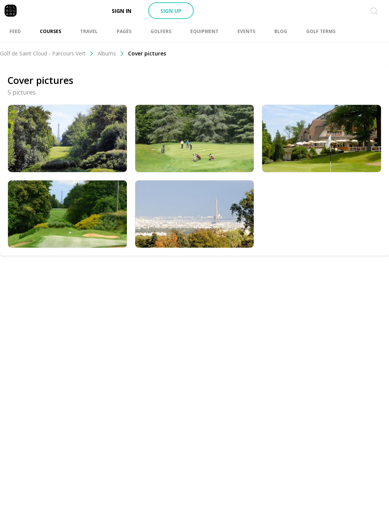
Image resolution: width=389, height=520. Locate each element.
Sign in (121, 10)
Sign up (171, 10)
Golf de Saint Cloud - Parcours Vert (47, 53)
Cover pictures (147, 53)
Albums (111, 53)
